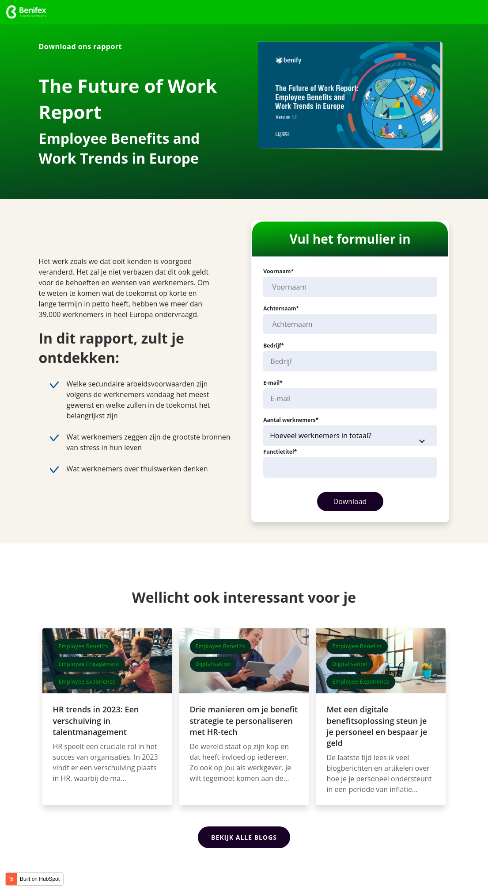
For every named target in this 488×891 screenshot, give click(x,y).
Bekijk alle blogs (244, 836)
